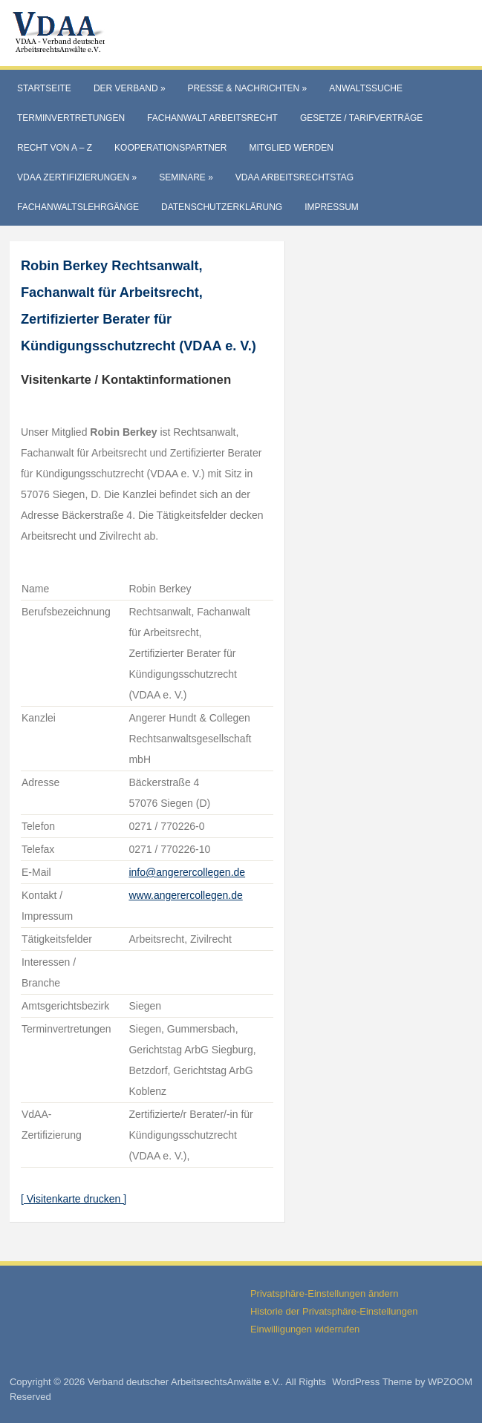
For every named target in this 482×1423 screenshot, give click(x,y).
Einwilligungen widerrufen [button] (304, 1329)
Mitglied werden (291, 148)
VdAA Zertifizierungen (77, 177)
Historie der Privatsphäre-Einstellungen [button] (333, 1311)
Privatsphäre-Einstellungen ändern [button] (324, 1293)
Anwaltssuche (366, 88)
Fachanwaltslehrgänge (78, 207)
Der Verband (130, 88)
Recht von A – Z (54, 148)
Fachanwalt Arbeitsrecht (212, 118)
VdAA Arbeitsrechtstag (294, 177)
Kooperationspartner (170, 148)
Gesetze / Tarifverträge (361, 118)
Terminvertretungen (71, 118)
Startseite (44, 88)
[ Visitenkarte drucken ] (73, 1199)
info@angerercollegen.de (186, 872)
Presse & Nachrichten (247, 88)
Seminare (186, 177)
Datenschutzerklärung (221, 207)
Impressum (331, 207)
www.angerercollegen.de (185, 895)
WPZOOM (450, 1381)
